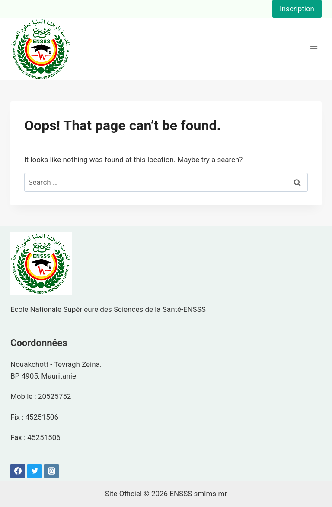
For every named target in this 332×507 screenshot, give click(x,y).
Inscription (297, 8)
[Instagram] (51, 471)
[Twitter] (34, 471)
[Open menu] (314, 49)
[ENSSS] (41, 49)
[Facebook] (17, 471)
